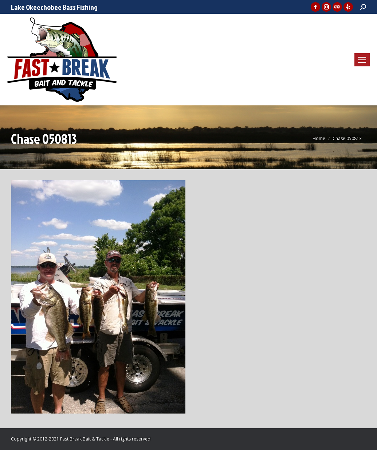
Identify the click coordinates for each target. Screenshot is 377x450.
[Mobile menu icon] (362, 59)
